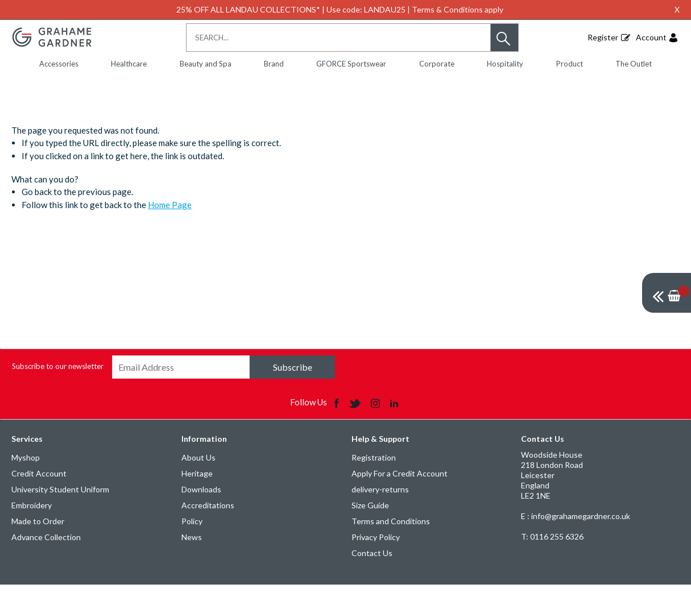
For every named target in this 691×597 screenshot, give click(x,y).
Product (569, 63)
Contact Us (371, 565)
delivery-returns (380, 501)
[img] (666, 293)
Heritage (197, 485)
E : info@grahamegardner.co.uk (575, 528)
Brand (274, 63)
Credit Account (39, 485)
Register (602, 37)
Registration (373, 469)
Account (651, 37)
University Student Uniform (60, 501)
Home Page (170, 217)
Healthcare (129, 63)
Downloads (201, 501)
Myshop (25, 469)
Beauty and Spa (205, 63)
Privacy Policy (375, 549)
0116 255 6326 (552, 548)
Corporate (436, 63)
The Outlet (633, 63)
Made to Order (37, 533)
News (191, 549)
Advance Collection (46, 549)
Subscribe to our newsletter (58, 378)
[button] (504, 37)
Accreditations (207, 517)
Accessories (58, 63)
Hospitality (505, 63)
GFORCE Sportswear (351, 63)
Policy (191, 533)
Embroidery (31, 517)
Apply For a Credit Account (399, 485)
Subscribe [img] (292, 379)
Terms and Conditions (390, 533)
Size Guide (370, 517)
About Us (198, 469)
